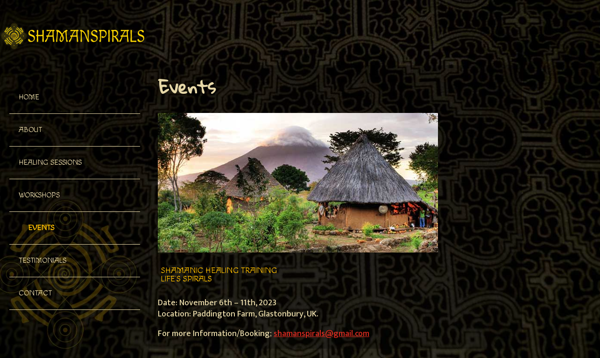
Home (29, 97)
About (30, 130)
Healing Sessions (50, 162)
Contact (35, 293)
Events (41, 228)
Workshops (39, 195)
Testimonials (42, 260)
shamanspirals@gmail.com (321, 334)
